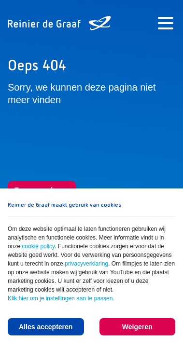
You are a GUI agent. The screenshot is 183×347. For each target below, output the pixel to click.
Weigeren (137, 327)
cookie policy (38, 246)
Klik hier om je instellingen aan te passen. (61, 298)
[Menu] (165, 23)
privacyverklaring (86, 263)
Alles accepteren (45, 327)
